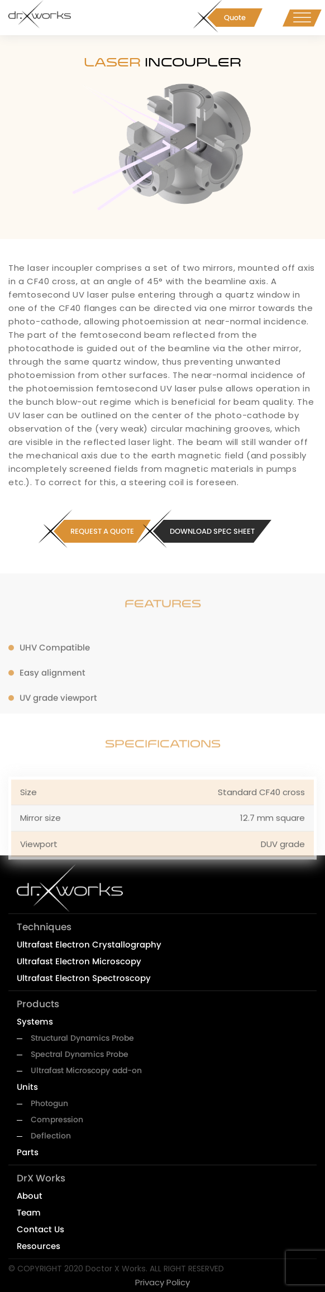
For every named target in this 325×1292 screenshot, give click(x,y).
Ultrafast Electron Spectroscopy (84, 978)
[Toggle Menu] (302, 17)
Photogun (49, 1103)
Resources (38, 1246)
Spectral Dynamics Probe (79, 1054)
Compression (57, 1119)
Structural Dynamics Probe (82, 1038)
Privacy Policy (162, 1282)
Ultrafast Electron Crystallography (89, 944)
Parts (28, 1152)
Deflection (51, 1135)
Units (27, 1087)
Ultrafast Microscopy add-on (86, 1070)
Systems (35, 1021)
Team (29, 1212)
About (29, 1196)
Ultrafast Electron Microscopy (79, 961)
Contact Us (40, 1229)
